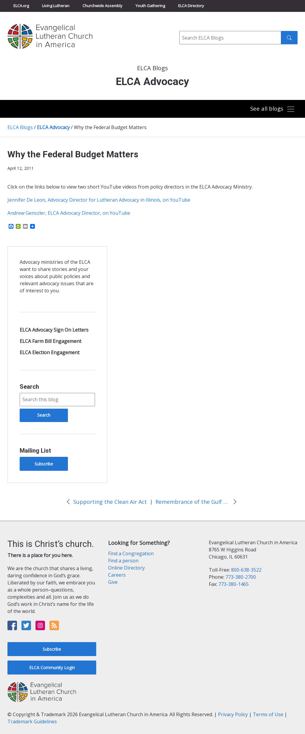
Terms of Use (268, 714)
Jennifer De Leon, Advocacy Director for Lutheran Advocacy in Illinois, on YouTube (98, 200)
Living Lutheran (55, 5)
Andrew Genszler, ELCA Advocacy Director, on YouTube (68, 213)
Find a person (123, 560)
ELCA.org (21, 5)
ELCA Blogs (20, 127)
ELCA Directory (191, 5)
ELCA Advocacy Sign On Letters (54, 330)
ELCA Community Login (52, 667)
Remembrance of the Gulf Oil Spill (192, 501)
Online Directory (126, 567)
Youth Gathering (150, 5)
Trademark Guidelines (32, 721)
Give (113, 582)
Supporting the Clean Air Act (110, 501)
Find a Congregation (131, 553)
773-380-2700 (240, 577)
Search (29, 386)
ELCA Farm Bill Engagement (50, 341)
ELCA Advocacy (53, 127)
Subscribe (44, 464)
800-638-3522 (246, 570)
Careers (117, 575)
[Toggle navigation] (272, 109)
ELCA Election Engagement (50, 352)
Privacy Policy (233, 714)
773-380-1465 (233, 584)
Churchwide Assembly (102, 5)
